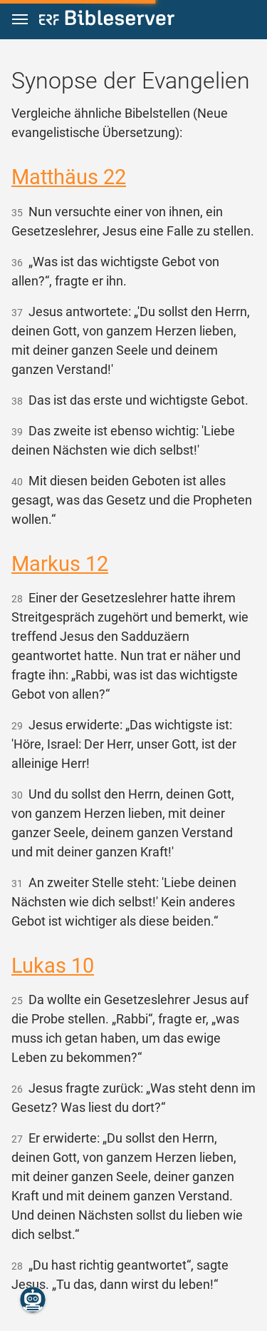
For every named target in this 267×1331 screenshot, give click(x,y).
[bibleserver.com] (106, 20)
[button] (20, 19)
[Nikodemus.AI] (33, 1299)
